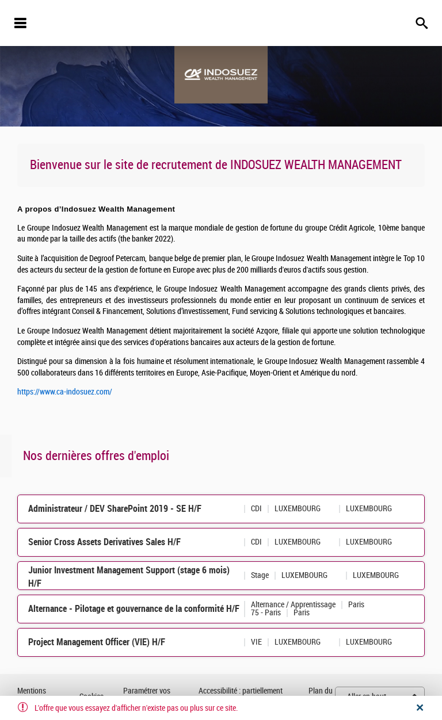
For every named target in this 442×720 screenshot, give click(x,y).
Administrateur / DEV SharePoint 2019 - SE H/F (114, 508)
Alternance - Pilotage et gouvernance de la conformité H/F (133, 608)
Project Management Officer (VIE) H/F (96, 642)
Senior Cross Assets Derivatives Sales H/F (104, 542)
